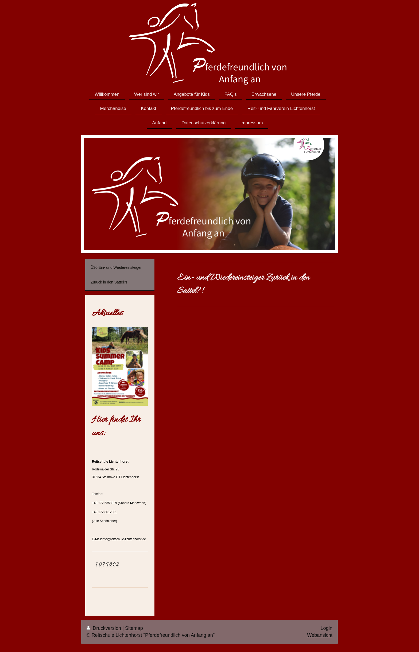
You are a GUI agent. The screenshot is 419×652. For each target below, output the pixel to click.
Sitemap (134, 628)
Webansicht (319, 635)
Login (326, 628)
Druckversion (104, 628)
